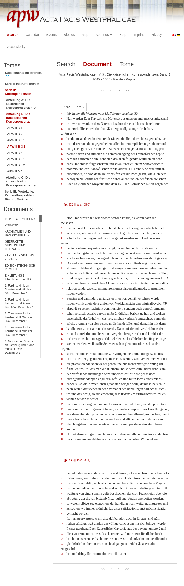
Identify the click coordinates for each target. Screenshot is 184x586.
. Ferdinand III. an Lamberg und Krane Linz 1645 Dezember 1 (19, 303)
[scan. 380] (82, 204)
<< (103, 90)
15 (62, 298)
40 (62, 429)
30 (62, 159)
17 (62, 308)
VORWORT (12, 225)
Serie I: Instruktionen (22, 83)
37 (62, 414)
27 (62, 143)
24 (62, 123)
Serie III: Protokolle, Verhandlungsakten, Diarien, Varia (19, 195)
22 (62, 113)
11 (62, 278)
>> (127, 90)
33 (62, 174)
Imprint (138, 35)
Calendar (32, 35)
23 (62, 118)
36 (62, 409)
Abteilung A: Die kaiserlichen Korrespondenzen (21, 103)
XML (80, 107)
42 (62, 439)
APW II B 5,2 (16, 165)
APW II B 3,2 (16, 146)
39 (62, 424)
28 (62, 149)
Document (97, 64)
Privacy (156, 35)
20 (62, 323)
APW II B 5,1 (16, 159)
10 (62, 273)
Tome (126, 64)
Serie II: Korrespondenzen (18, 92)
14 (62, 293)
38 (62, 419)
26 (62, 138)
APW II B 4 (15, 152)
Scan (67, 107)
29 (62, 154)
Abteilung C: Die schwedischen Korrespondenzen (21, 181)
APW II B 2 (15, 134)
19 (62, 318)
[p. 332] (69, 204)
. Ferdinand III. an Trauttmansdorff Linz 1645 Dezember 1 (18, 289)
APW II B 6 (15, 171)
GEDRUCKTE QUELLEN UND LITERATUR (15, 245)
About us (104, 35)
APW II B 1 (15, 128)
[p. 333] (69, 460)
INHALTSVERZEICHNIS (20, 219)
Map (85, 35)
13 (62, 288)
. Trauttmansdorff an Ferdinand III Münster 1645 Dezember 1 (18, 317)
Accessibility (16, 47)
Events (51, 35)
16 (62, 303)
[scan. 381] (82, 460)
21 (62, 328)
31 (62, 164)
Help (122, 35)
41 (62, 434)
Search (12, 35)
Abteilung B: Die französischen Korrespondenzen (19, 117)
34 (62, 179)
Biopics (69, 35)
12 (62, 283)
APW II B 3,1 (16, 140)
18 (62, 313)
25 (62, 128)
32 (62, 169)
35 (62, 184)
